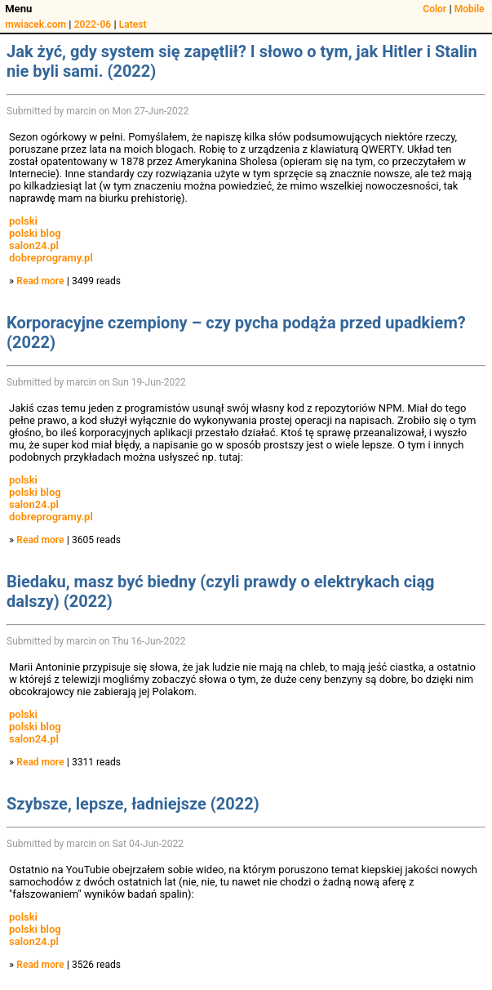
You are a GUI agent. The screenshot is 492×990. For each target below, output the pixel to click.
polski (23, 221)
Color (434, 9)
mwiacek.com (35, 24)
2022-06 (93, 24)
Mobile (469, 9)
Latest (133, 24)
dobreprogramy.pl (51, 258)
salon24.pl (34, 245)
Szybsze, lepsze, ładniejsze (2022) (133, 804)
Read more (40, 281)
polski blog (35, 233)
